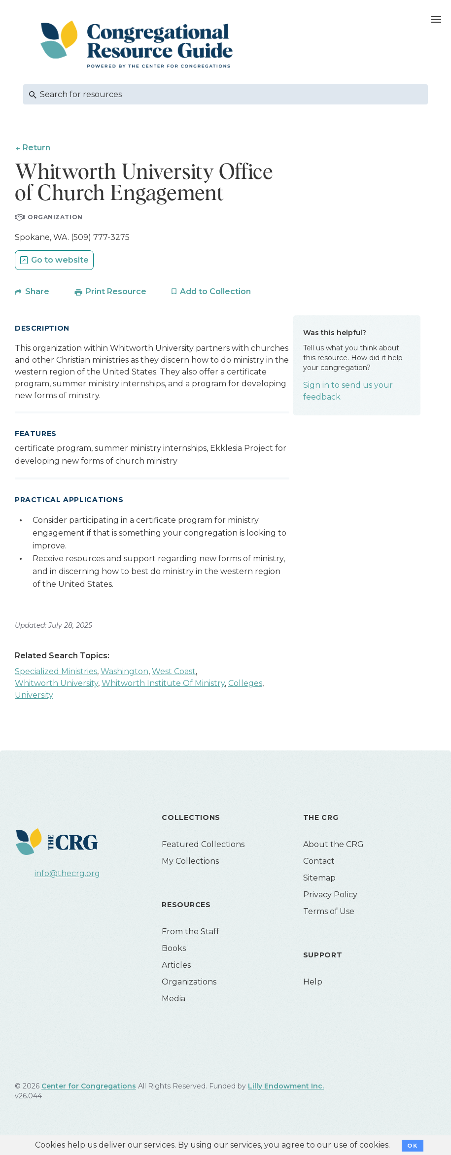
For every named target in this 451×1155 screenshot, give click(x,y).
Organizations (189, 981)
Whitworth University (56, 683)
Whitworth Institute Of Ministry (163, 683)
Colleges (245, 683)
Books (174, 948)
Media (173, 998)
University (34, 695)
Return (36, 147)
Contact (319, 861)
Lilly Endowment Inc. (286, 1086)
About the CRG (333, 844)
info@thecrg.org (67, 873)
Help (312, 981)
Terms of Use (328, 911)
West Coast (174, 671)
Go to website (60, 260)
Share (37, 291)
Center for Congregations (88, 1086)
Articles (176, 965)
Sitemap (319, 878)
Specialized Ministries (56, 671)
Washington (124, 671)
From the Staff (190, 931)
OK (412, 1145)
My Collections (190, 861)
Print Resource (116, 291)
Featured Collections (203, 844)
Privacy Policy (330, 894)
